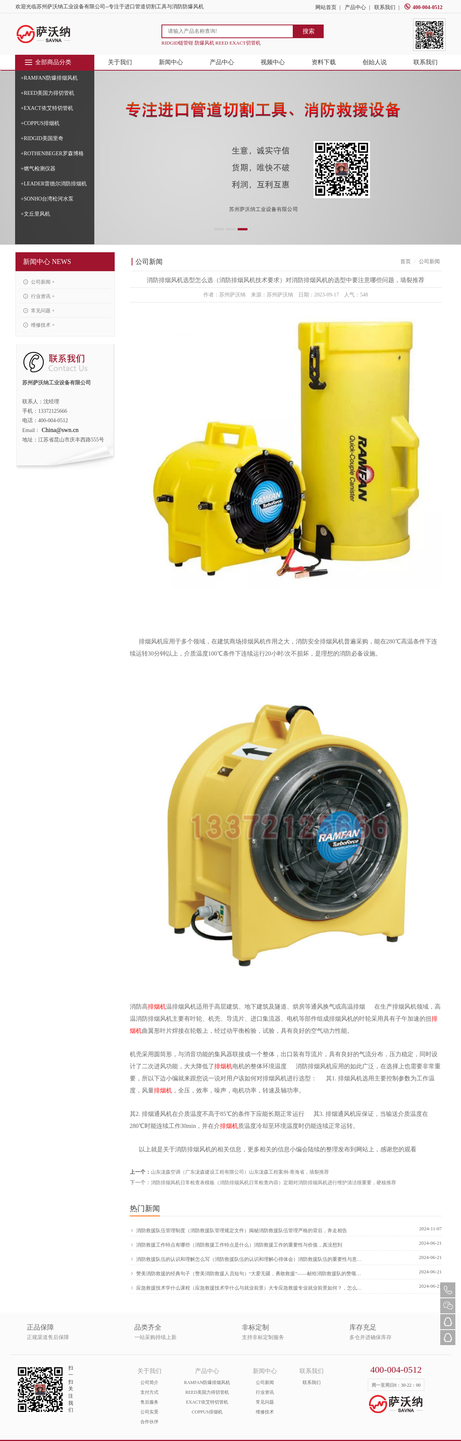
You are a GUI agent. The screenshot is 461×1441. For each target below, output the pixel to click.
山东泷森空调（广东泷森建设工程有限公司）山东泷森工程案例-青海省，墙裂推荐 (240, 1172)
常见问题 (265, 1402)
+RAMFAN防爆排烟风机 (49, 78)
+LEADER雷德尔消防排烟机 (54, 184)
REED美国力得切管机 (207, 1392)
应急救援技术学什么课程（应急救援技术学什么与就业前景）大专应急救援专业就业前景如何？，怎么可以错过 (247, 1288)
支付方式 (149, 1392)
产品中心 (355, 7)
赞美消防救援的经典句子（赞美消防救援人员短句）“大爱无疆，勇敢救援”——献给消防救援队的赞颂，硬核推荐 (247, 1273)
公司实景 (149, 1412)
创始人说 (375, 62)
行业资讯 (265, 1392)
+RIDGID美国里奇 (42, 138)
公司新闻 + (39, 282)
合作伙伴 (149, 1421)
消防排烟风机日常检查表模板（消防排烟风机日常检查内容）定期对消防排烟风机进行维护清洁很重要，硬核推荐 (273, 1182)
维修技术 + (39, 325)
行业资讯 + (39, 296)
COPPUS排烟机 (207, 1412)
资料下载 (324, 62)
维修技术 (265, 1412)
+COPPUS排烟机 (40, 123)
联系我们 (384, 7)
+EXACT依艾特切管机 (47, 108)
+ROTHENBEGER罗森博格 (52, 153)
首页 (405, 261)
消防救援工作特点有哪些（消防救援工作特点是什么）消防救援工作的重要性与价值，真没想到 (236, 1245)
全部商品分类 (47, 62)
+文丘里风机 (35, 214)
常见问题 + (39, 310)
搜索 (309, 31)
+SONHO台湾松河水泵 (47, 199)
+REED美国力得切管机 (47, 93)
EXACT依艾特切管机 (207, 1402)
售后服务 (149, 1402)
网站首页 (326, 7)
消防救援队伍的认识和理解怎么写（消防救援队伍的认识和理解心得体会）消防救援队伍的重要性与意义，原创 (247, 1259)
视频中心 (273, 62)
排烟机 (157, 1006)
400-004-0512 (423, 7)
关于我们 (120, 62)
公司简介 (149, 1382)
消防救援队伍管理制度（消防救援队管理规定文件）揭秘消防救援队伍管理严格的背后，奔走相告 (238, 1230)
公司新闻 (265, 1382)
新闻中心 (171, 62)
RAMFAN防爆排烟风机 (207, 1382)
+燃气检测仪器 (38, 168)
